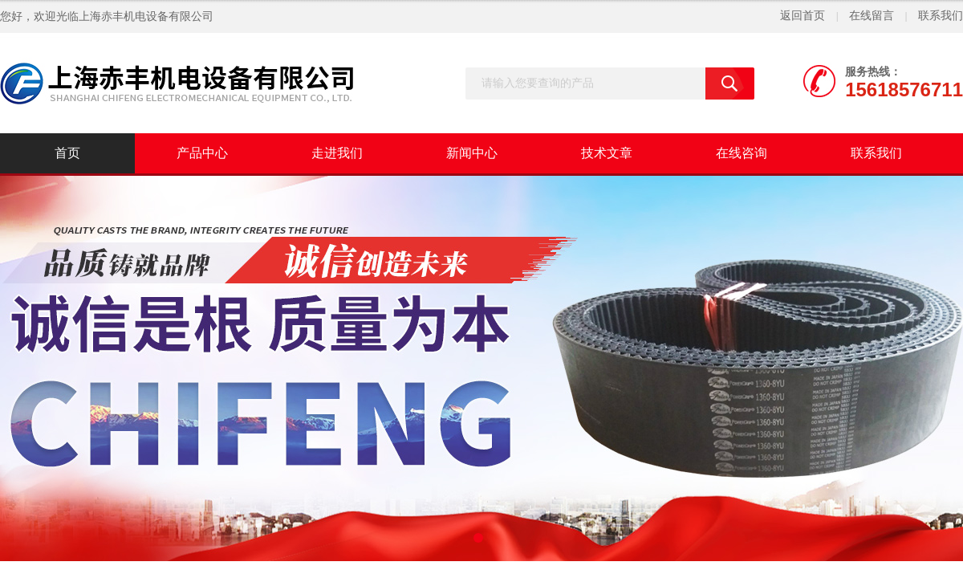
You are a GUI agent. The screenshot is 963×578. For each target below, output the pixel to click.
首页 (67, 153)
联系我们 (940, 16)
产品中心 (202, 153)
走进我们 (337, 153)
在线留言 (871, 16)
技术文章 (606, 153)
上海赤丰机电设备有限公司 (146, 16)
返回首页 (802, 16)
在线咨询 (741, 153)
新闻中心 (472, 153)
